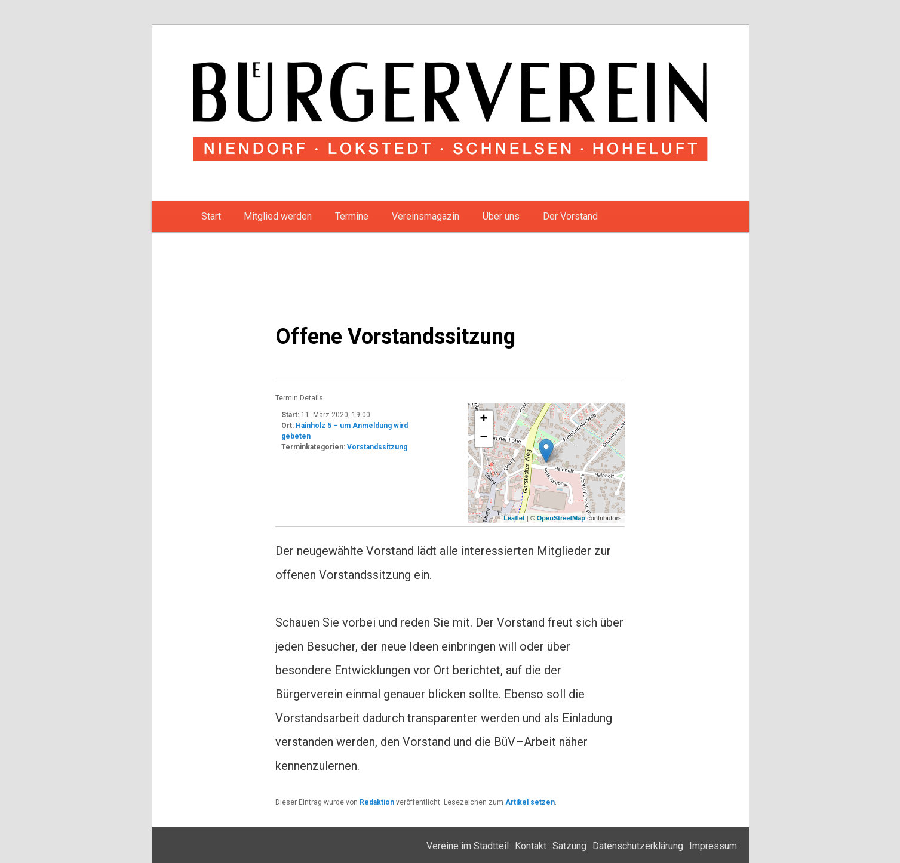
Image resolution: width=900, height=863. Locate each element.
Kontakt (530, 846)
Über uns (501, 216)
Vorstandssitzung (377, 447)
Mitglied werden (278, 216)
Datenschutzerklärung (637, 846)
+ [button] (484, 420)
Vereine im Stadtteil (467, 846)
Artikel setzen (530, 802)
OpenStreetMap (561, 518)
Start (211, 216)
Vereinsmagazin (425, 216)
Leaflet (513, 518)
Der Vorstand (570, 216)
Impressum (713, 846)
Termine (351, 216)
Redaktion (377, 802)
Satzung (569, 846)
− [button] (484, 438)
